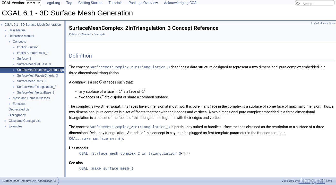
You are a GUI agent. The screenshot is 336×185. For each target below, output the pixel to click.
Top (69, 3)
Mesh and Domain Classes (31, 98)
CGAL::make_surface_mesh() (96, 137)
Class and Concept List (24, 121)
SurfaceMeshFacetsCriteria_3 (37, 75)
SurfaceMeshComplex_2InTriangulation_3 (46, 70)
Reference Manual (21, 36)
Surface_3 (24, 58)
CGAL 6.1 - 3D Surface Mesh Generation (33, 24)
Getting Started (90, 3)
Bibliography (17, 115)
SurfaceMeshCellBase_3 (34, 64)
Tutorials (116, 3)
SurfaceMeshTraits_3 (31, 81)
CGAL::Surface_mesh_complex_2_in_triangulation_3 (130, 152)
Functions (19, 104)
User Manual (17, 30)
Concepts (19, 41)
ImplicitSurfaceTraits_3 (32, 53)
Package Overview (143, 3)
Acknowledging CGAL (181, 3)
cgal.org (53, 3)
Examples (15, 126)
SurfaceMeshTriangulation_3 (36, 87)
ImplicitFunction (27, 47)
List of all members (323, 23)
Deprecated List (19, 109)
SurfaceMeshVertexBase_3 (35, 92)
